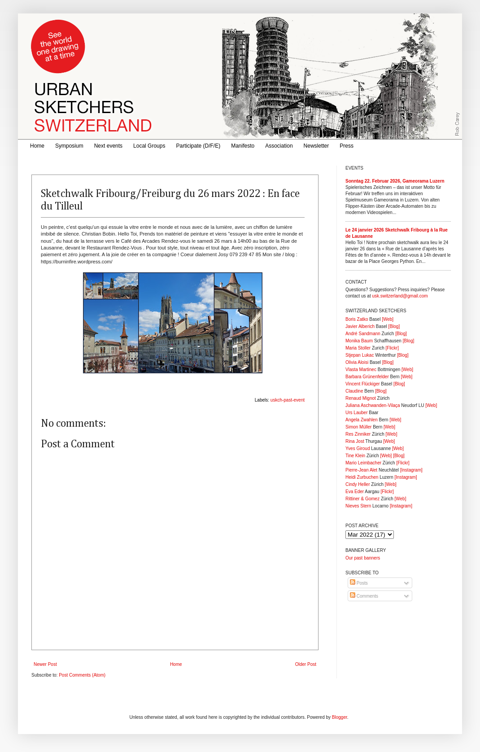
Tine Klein (355, 455)
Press (346, 146)
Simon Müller (358, 426)
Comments (364, 596)
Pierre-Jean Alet (361, 470)
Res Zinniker (358, 434)
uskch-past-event (288, 400)
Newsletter (316, 146)
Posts (359, 583)
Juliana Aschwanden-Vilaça (372, 405)
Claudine (354, 391)
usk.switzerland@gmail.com (400, 295)
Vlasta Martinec (360, 369)
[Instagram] (411, 470)
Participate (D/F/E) (198, 146)
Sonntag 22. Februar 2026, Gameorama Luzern (395, 181)
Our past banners (362, 557)
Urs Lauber (356, 412)
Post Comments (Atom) (82, 675)
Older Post (305, 664)
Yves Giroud (357, 448)
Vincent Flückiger (362, 383)
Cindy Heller (357, 484)
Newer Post (45, 664)
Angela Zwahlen (361, 419)
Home (37, 146)
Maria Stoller (358, 347)
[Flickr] (391, 347)
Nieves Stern (358, 505)
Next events (108, 146)
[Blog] (394, 326)
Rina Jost (354, 441)
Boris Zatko (356, 319)
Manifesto (242, 146)
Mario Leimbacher (363, 462)
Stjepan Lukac (359, 355)
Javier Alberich (360, 326)
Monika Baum (359, 340)
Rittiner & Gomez (362, 498)
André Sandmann (362, 333)
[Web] (387, 319)
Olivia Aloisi (356, 362)
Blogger (339, 717)
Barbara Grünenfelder (367, 376)
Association (278, 146)
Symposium (69, 146)
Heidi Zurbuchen (361, 477)
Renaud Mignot (360, 398)
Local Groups (149, 146)
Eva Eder (354, 491)
